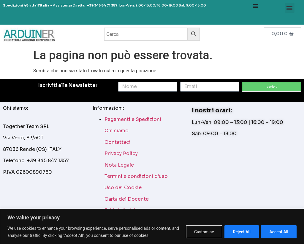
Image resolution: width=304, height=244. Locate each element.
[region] (152, 226)
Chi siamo (116, 130)
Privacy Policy (121, 153)
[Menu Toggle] (256, 6)
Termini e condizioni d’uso (136, 176)
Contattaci (117, 142)
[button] (289, 8)
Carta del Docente (126, 199)
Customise (202, 231)
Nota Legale (119, 165)
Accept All (278, 231)
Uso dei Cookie (123, 187)
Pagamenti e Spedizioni (132, 119)
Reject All (240, 231)
